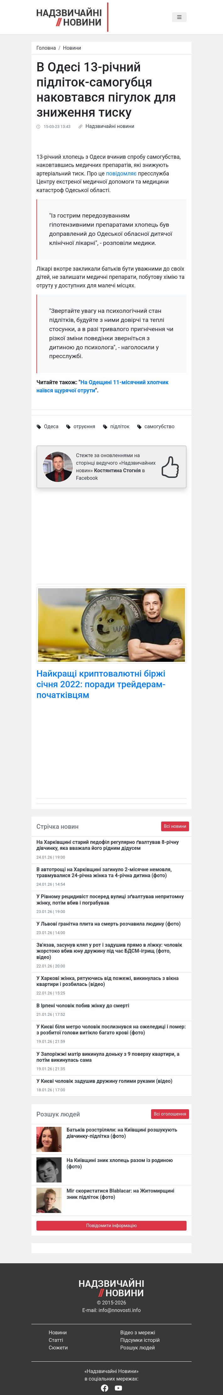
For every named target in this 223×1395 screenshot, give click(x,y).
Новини (72, 48)
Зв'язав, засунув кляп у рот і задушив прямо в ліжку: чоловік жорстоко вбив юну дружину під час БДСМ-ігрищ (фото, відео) (109, 951)
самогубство (159, 426)
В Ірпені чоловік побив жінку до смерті (82, 1006)
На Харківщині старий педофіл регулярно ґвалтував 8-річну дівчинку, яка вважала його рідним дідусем (107, 845)
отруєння (84, 426)
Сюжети (58, 1348)
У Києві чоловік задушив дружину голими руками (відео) (104, 1081)
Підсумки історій (140, 1340)
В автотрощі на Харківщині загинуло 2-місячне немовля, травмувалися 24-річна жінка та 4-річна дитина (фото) (104, 872)
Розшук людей (137, 1348)
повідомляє (121, 173)
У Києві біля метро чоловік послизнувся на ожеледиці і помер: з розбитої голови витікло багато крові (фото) (111, 1030)
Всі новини (175, 826)
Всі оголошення (170, 1113)
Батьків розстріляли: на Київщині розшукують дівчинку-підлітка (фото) (122, 1133)
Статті (56, 1340)
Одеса (51, 426)
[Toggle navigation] (179, 17)
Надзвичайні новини (109, 126)
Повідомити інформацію (111, 1225)
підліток (119, 426)
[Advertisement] (111, 537)
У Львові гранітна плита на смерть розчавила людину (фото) (108, 924)
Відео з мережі (137, 1333)
